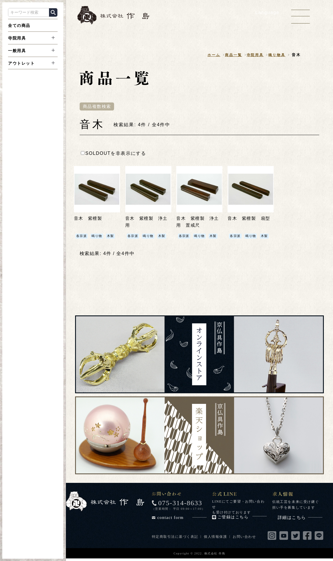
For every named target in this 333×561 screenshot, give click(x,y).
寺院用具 (17, 38)
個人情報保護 (216, 537)
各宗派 (82, 237)
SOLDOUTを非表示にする (113, 153)
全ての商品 (19, 25)
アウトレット (21, 63)
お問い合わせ (245, 537)
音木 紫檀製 (89, 219)
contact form (182, 518)
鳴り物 (98, 237)
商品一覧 (230, 55)
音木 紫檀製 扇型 (250, 219)
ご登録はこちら (242, 518)
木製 (112, 237)
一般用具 (17, 50)
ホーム (209, 55)
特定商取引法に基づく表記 (175, 537)
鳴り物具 (276, 55)
